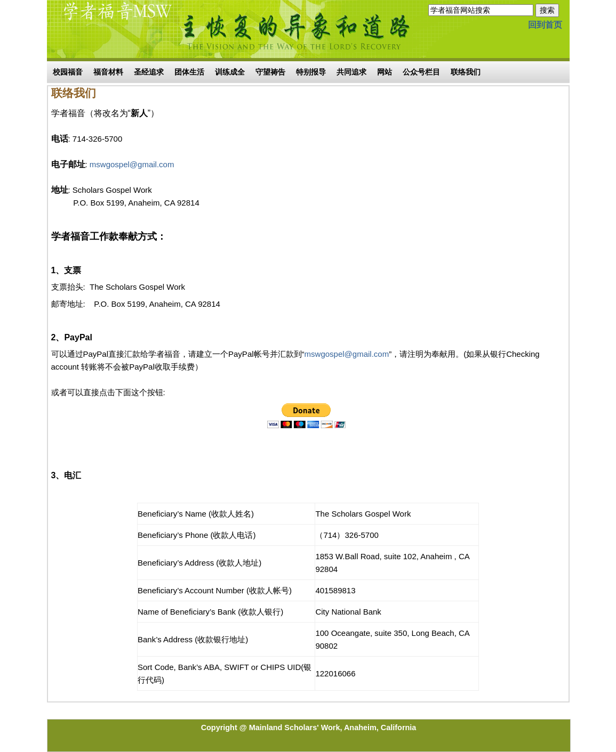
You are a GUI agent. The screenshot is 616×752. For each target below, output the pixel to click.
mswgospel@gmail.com (132, 164)
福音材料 (108, 72)
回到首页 (545, 24)
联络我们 (466, 72)
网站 (384, 72)
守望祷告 (270, 72)
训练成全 (230, 72)
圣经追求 (149, 72)
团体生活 (189, 72)
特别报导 (311, 72)
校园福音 (68, 72)
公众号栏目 (421, 72)
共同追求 (351, 72)
